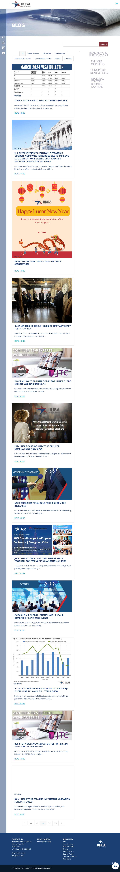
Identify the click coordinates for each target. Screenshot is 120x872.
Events (65, 849)
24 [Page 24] (43, 823)
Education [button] (47, 54)
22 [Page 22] (31, 823)
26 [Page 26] (55, 823)
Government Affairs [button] (43, 59)
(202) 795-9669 (18, 853)
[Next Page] (61, 823)
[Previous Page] (25, 823)
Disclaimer (67, 859)
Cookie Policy (68, 854)
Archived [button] (67, 59)
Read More (19, 113)
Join (64, 842)
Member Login (68, 847)
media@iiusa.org (44, 842)
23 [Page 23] (37, 823)
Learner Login (68, 844)
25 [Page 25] (49, 823)
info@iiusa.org (17, 856)
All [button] (22, 54)
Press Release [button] (33, 54)
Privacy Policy (68, 851)
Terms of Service (70, 856)
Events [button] (57, 59)
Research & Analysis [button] (23, 59)
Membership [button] (60, 54)
